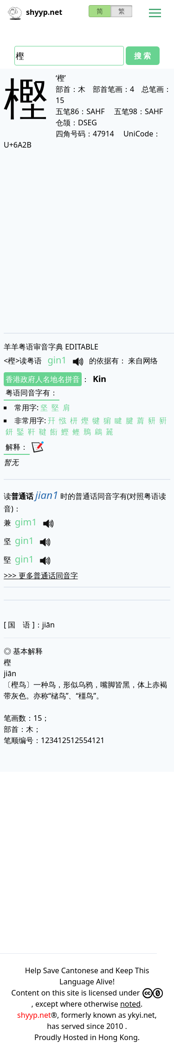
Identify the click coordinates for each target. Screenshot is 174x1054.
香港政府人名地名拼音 (43, 379)
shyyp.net (34, 1015)
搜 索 (142, 56)
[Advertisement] (87, 241)
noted (130, 1004)
